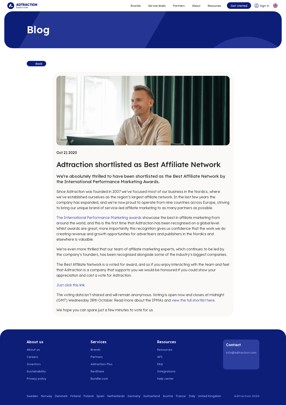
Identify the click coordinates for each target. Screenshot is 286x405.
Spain (100, 396)
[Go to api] (168, 357)
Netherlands (116, 396)
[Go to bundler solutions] (102, 378)
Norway (46, 396)
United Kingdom (209, 396)
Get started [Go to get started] (239, 5)
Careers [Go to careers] (32, 357)
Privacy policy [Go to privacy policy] (36, 378)
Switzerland (151, 396)
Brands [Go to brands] (96, 349)
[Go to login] (261, 5)
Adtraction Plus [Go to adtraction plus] (102, 364)
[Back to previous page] (36, 63)
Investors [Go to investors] (34, 364)
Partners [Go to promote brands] (179, 5)
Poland (89, 396)
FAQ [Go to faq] (160, 364)
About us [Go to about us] (33, 349)
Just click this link (70, 285)
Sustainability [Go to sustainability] (36, 371)
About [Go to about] (196, 5)
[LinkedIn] (230, 362)
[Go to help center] (168, 378)
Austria (168, 396)
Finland (75, 396)
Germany (133, 396)
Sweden (32, 396)
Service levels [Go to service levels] (157, 5)
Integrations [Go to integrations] (166, 371)
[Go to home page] (22, 5)
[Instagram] (242, 362)
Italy (192, 396)
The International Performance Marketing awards (99, 217)
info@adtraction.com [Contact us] (241, 352)
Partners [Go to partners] (97, 357)
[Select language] (275, 5)
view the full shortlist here (193, 300)
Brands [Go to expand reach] (136, 5)
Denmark (61, 396)
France (181, 396)
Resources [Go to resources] (214, 5)
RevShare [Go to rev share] (97, 371)
